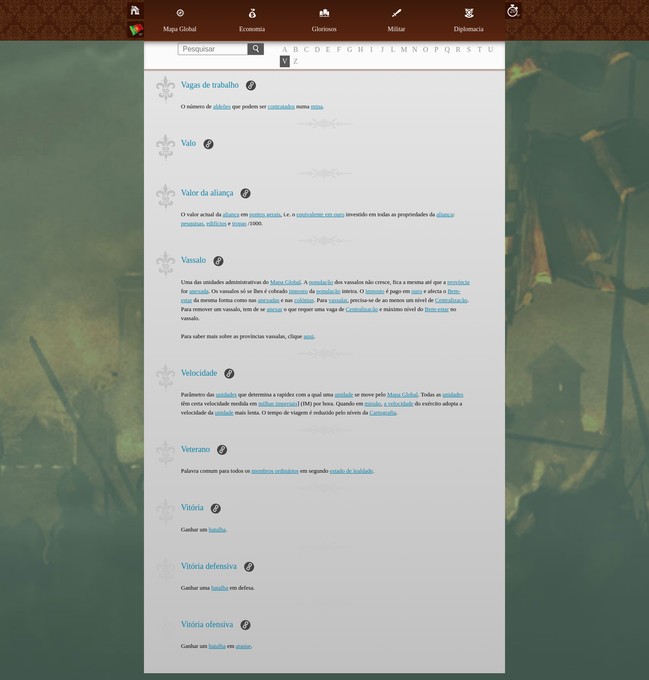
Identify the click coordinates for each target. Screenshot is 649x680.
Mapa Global (179, 20)
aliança (231, 214)
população (321, 282)
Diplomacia (468, 20)
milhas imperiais (277, 403)
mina (317, 106)
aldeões (222, 106)
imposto (298, 291)
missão (373, 403)
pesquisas (192, 223)
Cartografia (383, 412)
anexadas (268, 300)
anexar (275, 309)
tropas (239, 223)
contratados (281, 106)
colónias (304, 300)
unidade (343, 394)
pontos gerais (265, 214)
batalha (217, 529)
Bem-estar (437, 309)
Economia (252, 20)
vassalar (338, 300)
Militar (396, 20)
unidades (226, 394)
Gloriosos (324, 20)
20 (513, 10)
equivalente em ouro (320, 214)
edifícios (216, 223)
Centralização (451, 300)
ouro (417, 291)
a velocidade (398, 403)
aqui (309, 336)
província (458, 282)
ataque (243, 646)
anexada (199, 291)
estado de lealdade (351, 470)
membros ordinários (274, 470)
